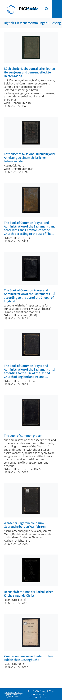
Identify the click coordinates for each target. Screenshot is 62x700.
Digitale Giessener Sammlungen (25, 23)
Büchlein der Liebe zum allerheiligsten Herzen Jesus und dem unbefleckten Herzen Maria (29, 72)
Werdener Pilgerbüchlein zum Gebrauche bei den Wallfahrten (25, 525)
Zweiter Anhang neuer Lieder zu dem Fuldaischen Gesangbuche (28, 658)
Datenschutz (37, 697)
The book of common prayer (23, 436)
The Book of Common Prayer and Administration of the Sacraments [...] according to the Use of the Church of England (29, 296)
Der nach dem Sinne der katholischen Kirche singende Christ (28, 593)
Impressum (36, 694)
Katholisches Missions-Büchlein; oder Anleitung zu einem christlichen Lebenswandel (29, 157)
